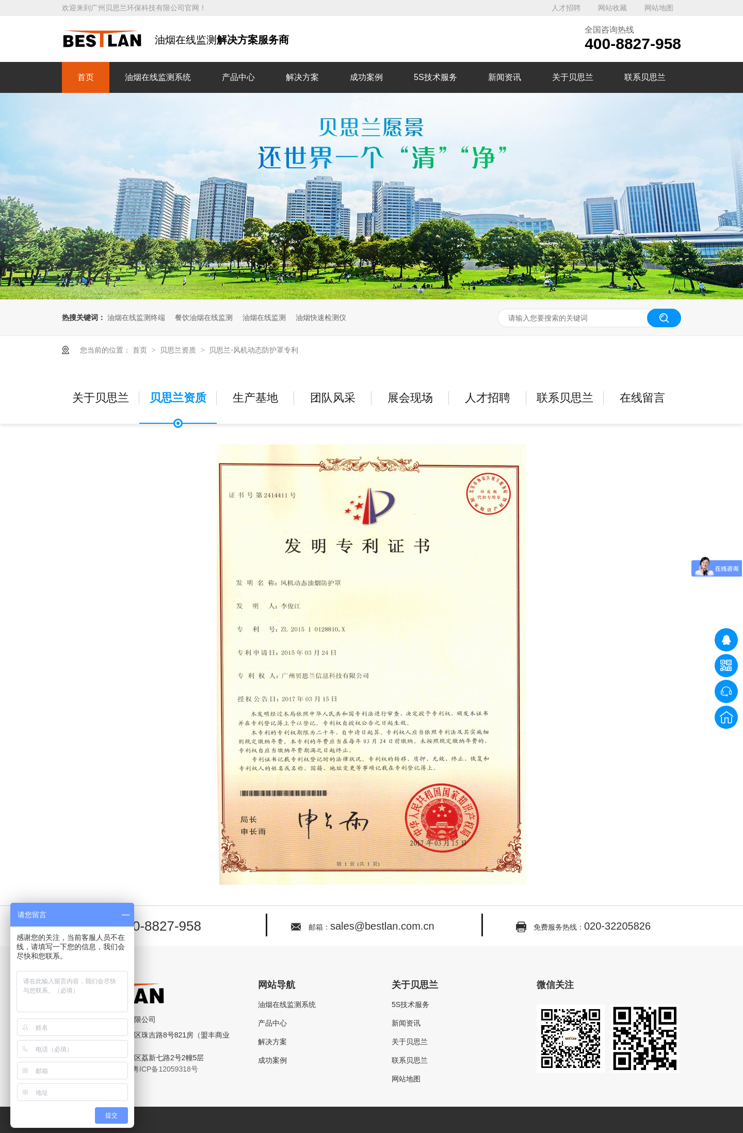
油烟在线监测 (264, 317)
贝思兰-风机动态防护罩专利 (253, 350)
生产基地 (255, 397)
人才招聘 (566, 8)
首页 (85, 77)
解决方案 (302, 77)
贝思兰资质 (179, 350)
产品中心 (238, 77)
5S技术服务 (435, 77)
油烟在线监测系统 (158, 77)
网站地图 (658, 8)
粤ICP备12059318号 (165, 1069)
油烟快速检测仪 (321, 317)
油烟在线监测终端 (136, 317)
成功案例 (366, 77)
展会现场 (410, 397)
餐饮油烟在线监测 (204, 317)
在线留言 (642, 397)
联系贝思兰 (645, 77)
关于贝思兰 (572, 77)
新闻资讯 (504, 77)
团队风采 (333, 397)
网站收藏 (612, 8)
